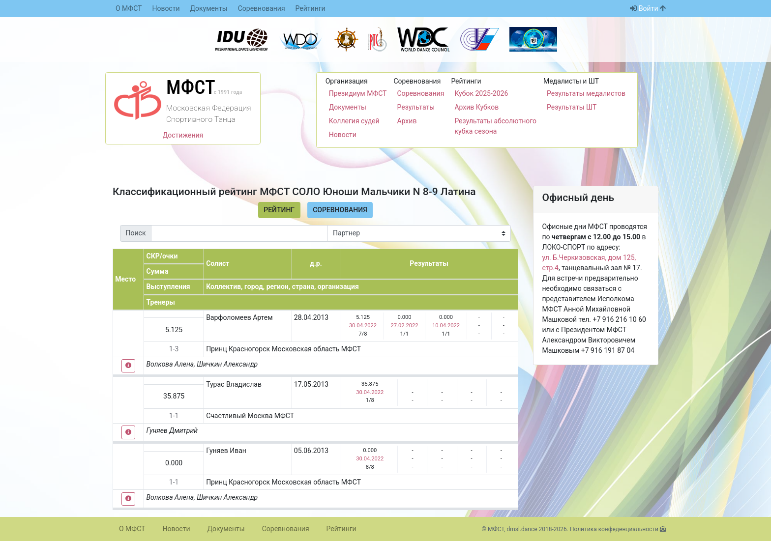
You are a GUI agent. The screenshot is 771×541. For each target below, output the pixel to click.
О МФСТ (129, 8)
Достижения (183, 135)
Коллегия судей (354, 121)
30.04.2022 (363, 325)
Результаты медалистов (586, 93)
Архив (406, 121)
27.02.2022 (404, 325)
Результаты (416, 107)
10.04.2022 (446, 325)
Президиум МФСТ (358, 93)
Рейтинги (311, 8)
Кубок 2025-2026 (481, 93)
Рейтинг (279, 210)
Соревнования (261, 8)
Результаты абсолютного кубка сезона (495, 126)
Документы (209, 8)
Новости (165, 8)
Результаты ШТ (571, 107)
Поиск (136, 233)
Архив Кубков (476, 107)
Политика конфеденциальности (614, 529)
